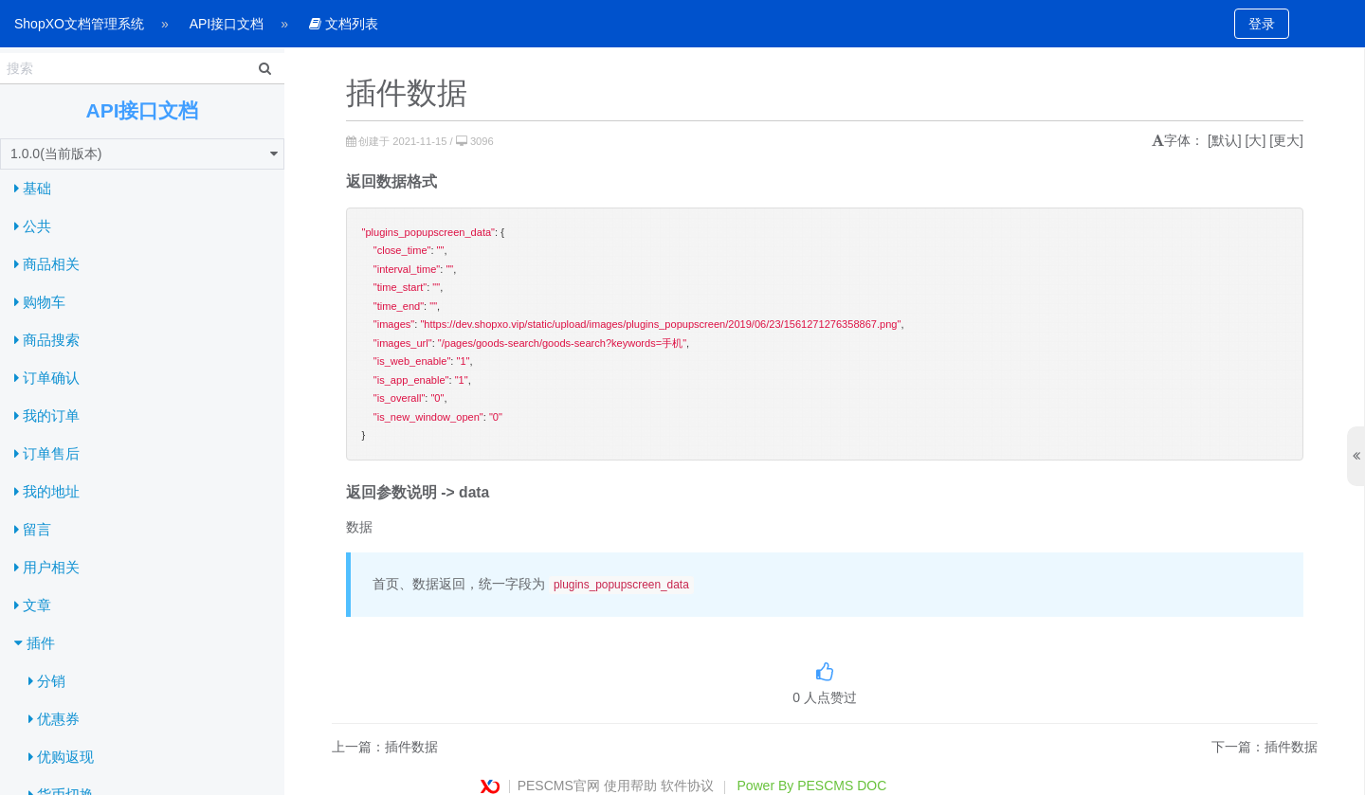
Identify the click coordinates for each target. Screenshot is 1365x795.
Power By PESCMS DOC (811, 785)
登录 (1261, 23)
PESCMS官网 (559, 785)
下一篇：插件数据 (1264, 746)
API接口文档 (227, 23)
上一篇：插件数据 (385, 746)
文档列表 (343, 24)
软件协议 (687, 785)
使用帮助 (630, 785)
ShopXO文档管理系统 (79, 23)
